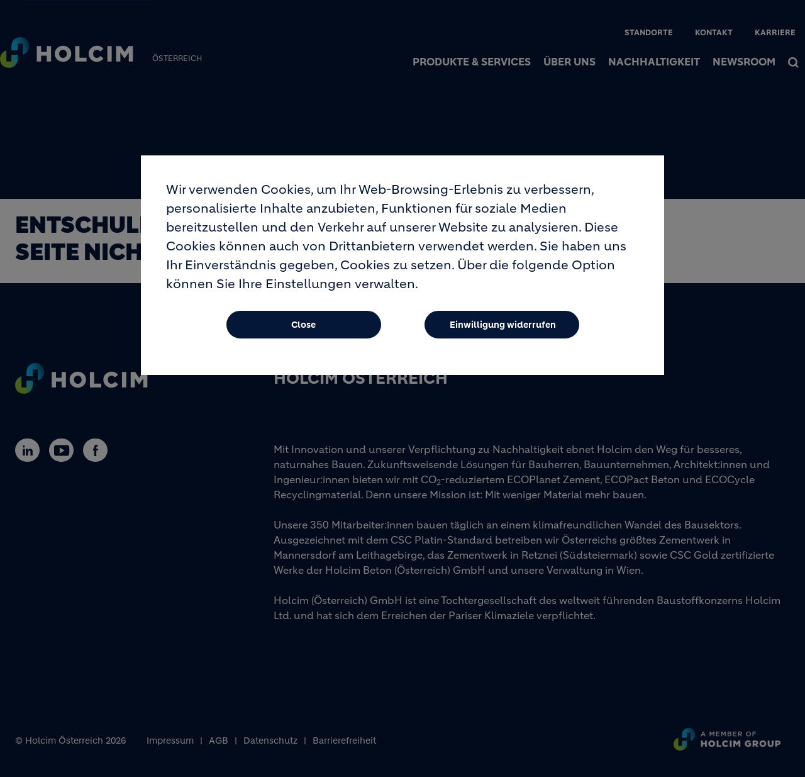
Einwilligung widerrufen (503, 330)
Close (303, 330)
